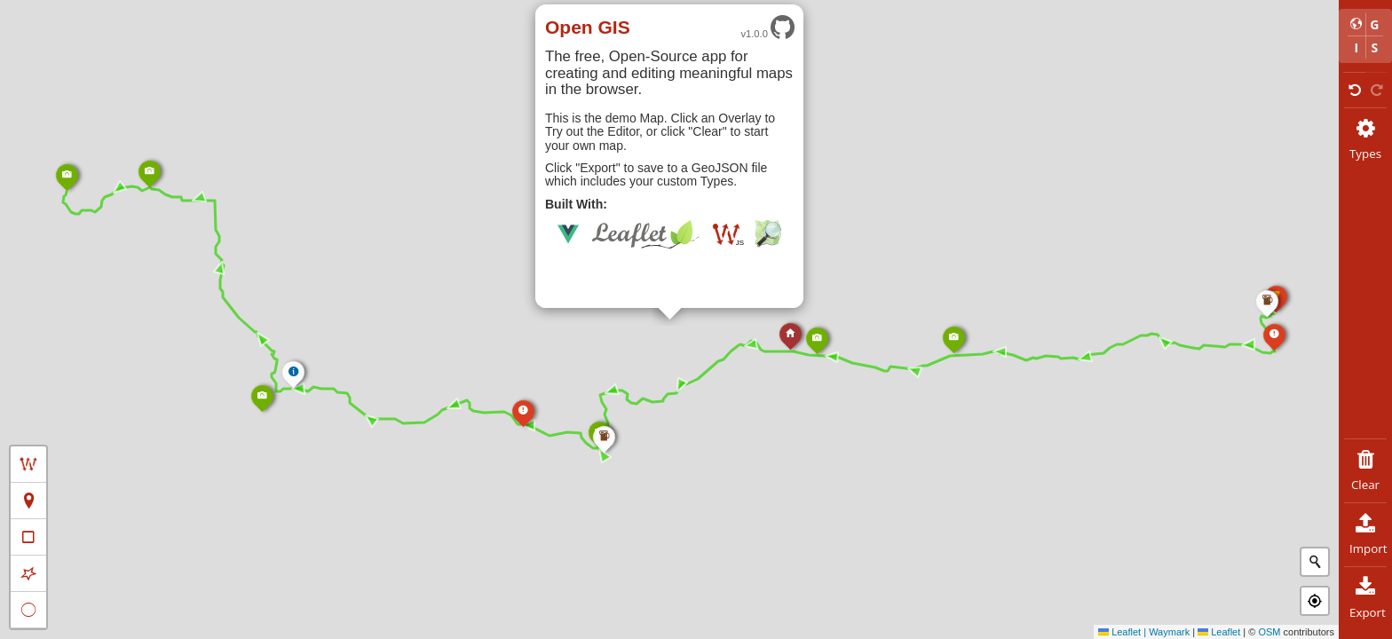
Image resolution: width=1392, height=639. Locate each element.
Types (1365, 139)
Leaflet (1219, 632)
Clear (1365, 470)
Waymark (1169, 632)
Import (1368, 534)
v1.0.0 (767, 27)
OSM (1269, 632)
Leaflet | (1123, 632)
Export (1367, 598)
